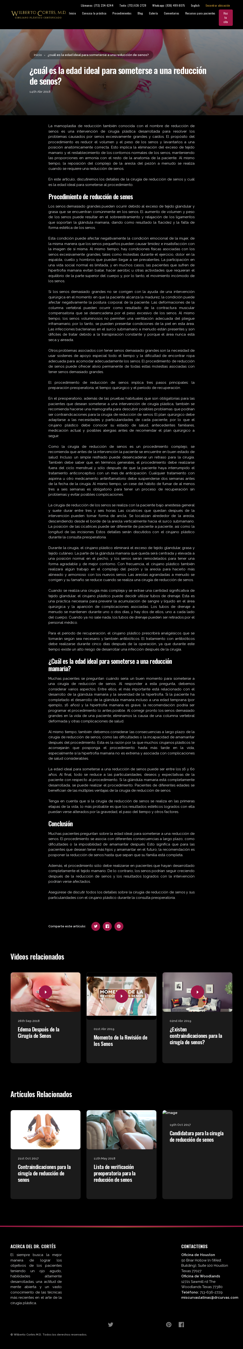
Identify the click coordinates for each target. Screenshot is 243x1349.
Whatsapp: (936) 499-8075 (173, 6)
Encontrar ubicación (223, 6)
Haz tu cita (231, 17)
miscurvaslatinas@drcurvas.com (209, 1298)
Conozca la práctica (99, 13)
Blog (145, 13)
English (200, 6)
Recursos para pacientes (205, 13)
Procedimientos (126, 13)
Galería (158, 13)
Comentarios (176, 13)
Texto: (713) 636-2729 (137, 6)
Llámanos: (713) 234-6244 (102, 6)
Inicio (77, 13)
